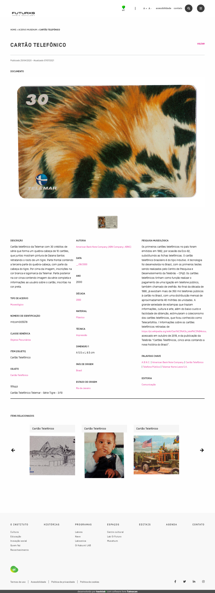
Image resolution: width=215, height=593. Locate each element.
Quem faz (15, 545)
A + (145, 8)
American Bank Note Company (168, 362)
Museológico (16, 304)
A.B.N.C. (146, 362)
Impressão (81, 335)
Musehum (112, 540)
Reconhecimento (19, 549)
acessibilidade (163, 8)
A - (150, 8)
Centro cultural (115, 532)
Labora (79, 532)
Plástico (80, 317)
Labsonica (80, 540)
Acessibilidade (38, 581)
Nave (77, 536)
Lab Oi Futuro (114, 536)
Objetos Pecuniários (20, 339)
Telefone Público (151, 366)
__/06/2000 (81, 264)
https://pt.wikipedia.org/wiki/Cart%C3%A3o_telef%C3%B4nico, (174, 331)
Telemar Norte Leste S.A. (174, 366)
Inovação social (18, 540)
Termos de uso (17, 581)
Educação (15, 536)
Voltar (201, 43)
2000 (78, 299)
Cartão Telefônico (19, 375)
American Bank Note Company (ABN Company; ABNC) (103, 246)
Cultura (14, 532)
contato (178, 8)
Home (13, 29)
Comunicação (149, 384)
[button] (13, 450)
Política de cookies (89, 581)
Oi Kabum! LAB (83, 545)
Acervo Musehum (27, 29)
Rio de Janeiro (83, 388)
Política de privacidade (63, 581)
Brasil (79, 370)
